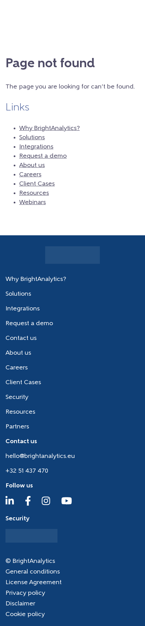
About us (32, 165)
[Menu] (135, 11)
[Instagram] (46, 504)
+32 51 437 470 (26, 471)
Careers (30, 175)
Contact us (21, 338)
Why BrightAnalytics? (49, 128)
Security (16, 397)
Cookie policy (25, 614)
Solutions (32, 137)
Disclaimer (20, 604)
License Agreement (33, 582)
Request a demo (43, 156)
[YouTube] (66, 504)
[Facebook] (28, 504)
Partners (17, 427)
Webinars (32, 202)
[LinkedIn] (9, 504)
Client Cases (37, 184)
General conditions (32, 572)
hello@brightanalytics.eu (40, 456)
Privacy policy (25, 593)
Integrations (36, 147)
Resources (34, 193)
